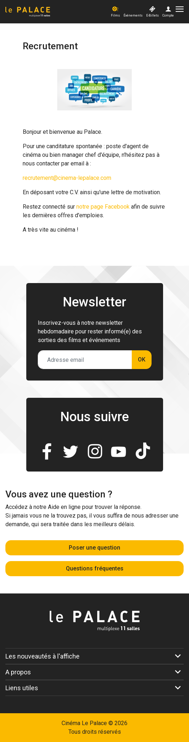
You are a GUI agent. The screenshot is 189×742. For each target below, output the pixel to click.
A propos (18, 672)
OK (141, 359)
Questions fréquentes (94, 568)
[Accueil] (57, 12)
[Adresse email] (85, 359)
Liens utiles (21, 688)
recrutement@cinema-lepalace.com (67, 177)
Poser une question (94, 547)
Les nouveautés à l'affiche (42, 656)
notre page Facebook (103, 206)
